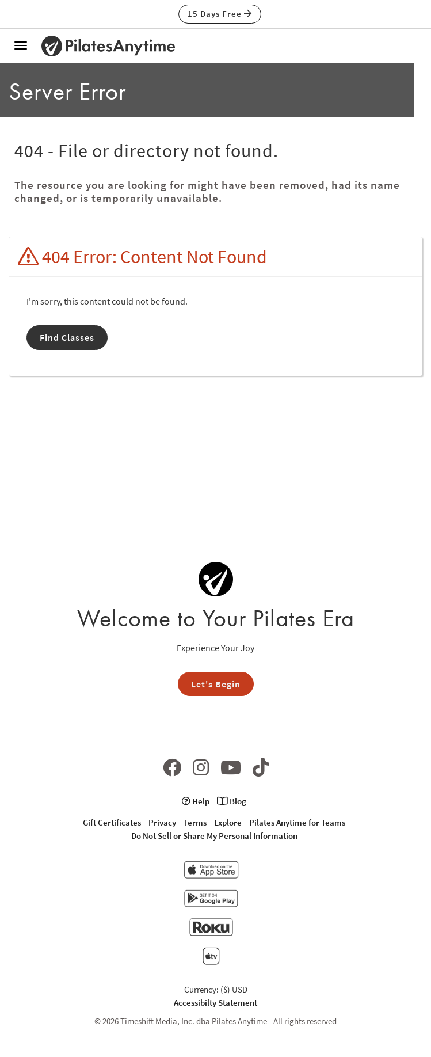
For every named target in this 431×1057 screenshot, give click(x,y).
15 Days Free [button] (220, 13)
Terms (195, 822)
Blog (231, 801)
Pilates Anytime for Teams (297, 822)
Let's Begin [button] (216, 684)
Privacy (162, 822)
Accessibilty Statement (215, 1002)
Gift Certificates (112, 822)
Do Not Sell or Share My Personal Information (214, 835)
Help (195, 801)
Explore (228, 822)
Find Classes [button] (67, 337)
